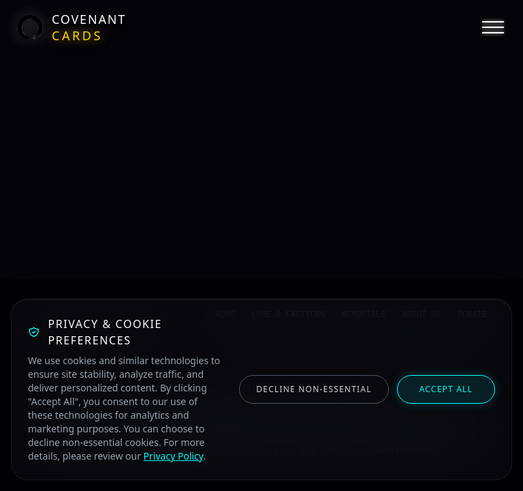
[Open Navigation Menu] (493, 27)
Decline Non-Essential (313, 389)
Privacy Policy (174, 455)
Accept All (446, 389)
